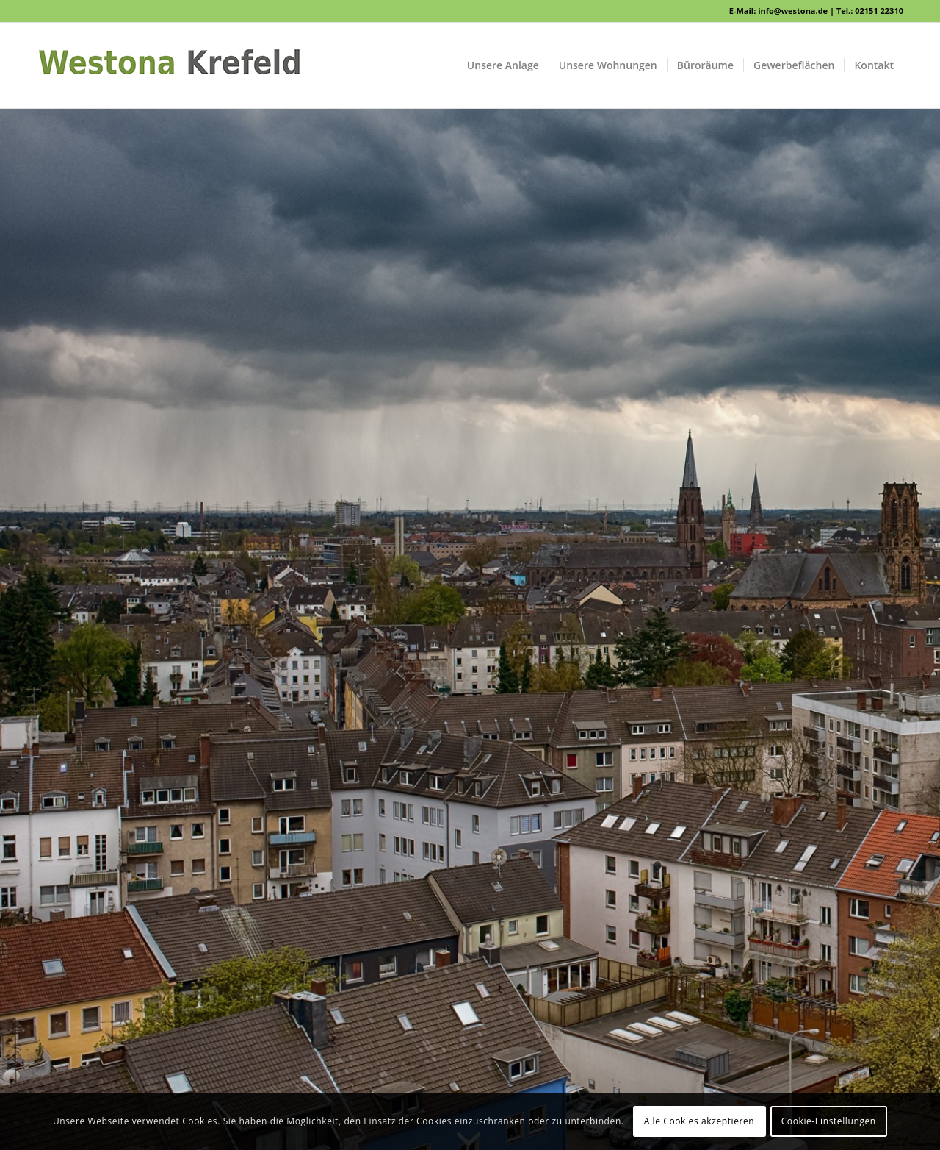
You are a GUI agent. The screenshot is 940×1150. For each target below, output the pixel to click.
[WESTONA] (169, 65)
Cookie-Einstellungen (828, 1121)
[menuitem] (503, 65)
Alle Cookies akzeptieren (699, 1121)
